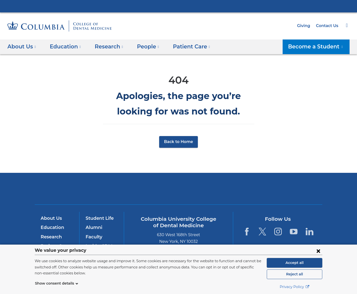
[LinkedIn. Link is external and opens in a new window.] (309, 231)
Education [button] (63, 46)
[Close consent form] (318, 251)
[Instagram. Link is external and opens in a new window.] (278, 231)
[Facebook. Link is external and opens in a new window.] (246, 231)
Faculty (93, 236)
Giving (305, 26)
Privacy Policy (294, 287)
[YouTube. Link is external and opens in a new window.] (294, 231)
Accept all (294, 263)
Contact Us (327, 26)
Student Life (98, 218)
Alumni (93, 227)
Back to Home (178, 142)
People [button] (143, 46)
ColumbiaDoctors (250, 188)
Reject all (294, 274)
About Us (50, 218)
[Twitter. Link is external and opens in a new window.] (262, 231)
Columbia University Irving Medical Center (178, 5)
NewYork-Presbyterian (178, 191)
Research (51, 236)
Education (51, 227)
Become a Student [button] (319, 46)
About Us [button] (21, 46)
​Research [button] (105, 46)
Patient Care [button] (184, 46)
